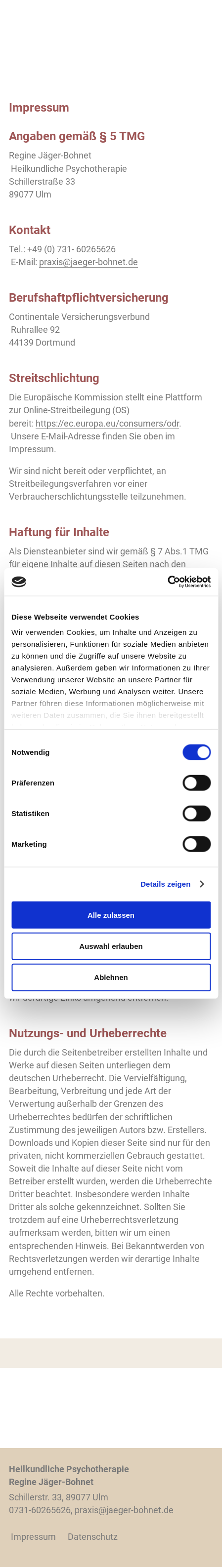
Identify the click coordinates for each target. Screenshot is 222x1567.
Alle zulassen (111, 914)
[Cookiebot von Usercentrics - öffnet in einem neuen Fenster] (167, 582)
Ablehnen (111, 977)
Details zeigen (165, 884)
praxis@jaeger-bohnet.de (88, 262)
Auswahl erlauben (110, 945)
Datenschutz (93, 1536)
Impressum (33, 1536)
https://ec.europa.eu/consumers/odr (107, 423)
